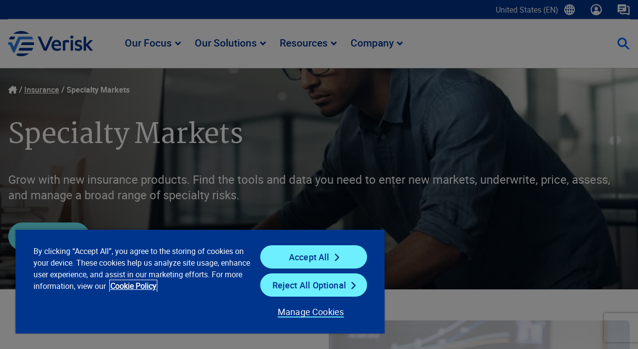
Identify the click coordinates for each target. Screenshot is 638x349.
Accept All (309, 257)
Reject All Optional (309, 285)
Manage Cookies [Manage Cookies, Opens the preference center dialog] (311, 311)
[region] (200, 281)
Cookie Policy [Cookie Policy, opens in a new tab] (133, 286)
